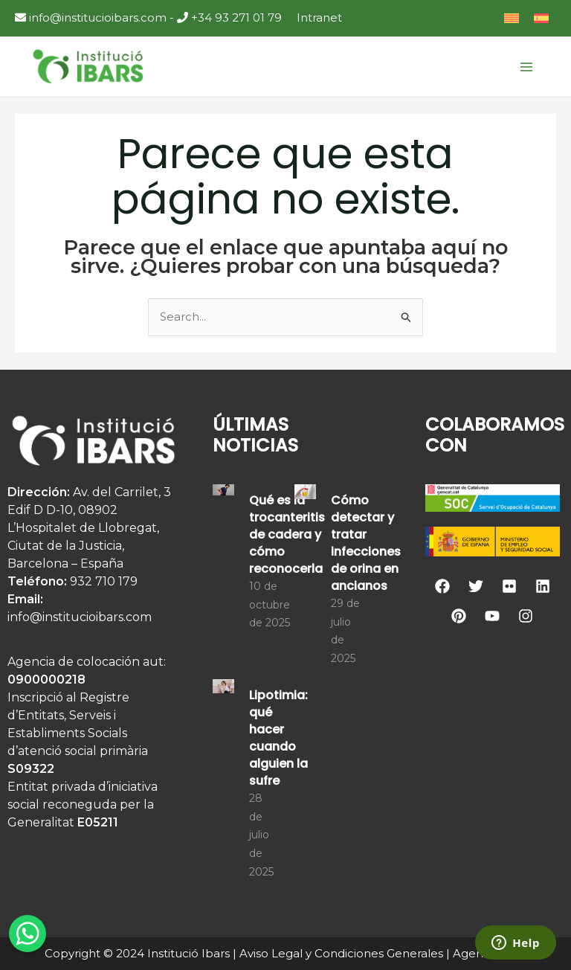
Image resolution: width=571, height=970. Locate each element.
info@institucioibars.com (91, 17)
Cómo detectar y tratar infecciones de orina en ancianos (366, 543)
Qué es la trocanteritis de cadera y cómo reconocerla (287, 534)
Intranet (319, 17)
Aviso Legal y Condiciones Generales (341, 953)
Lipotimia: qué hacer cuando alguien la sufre (278, 738)
